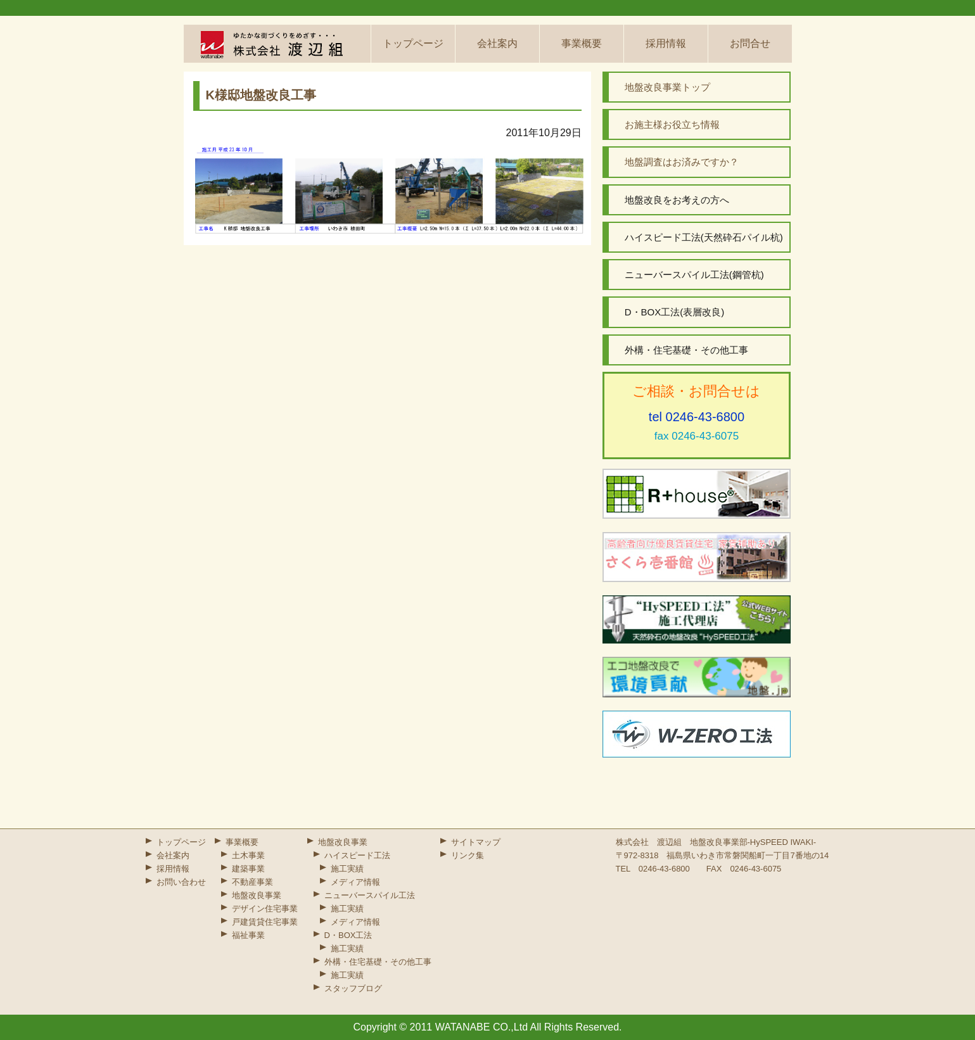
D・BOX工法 (348, 935)
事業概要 (581, 43)
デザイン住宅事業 (265, 908)
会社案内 (497, 43)
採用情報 (666, 43)
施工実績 (347, 868)
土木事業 (248, 855)
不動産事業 (252, 882)
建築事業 (248, 868)
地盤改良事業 (256, 895)
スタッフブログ (353, 988)
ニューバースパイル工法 (369, 895)
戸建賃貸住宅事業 (265, 922)
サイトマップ (475, 842)
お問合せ (750, 43)
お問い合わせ (181, 882)
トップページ (413, 43)
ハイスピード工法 (357, 855)
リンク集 (467, 855)
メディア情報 (355, 882)
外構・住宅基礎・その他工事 (377, 962)
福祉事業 (248, 935)
